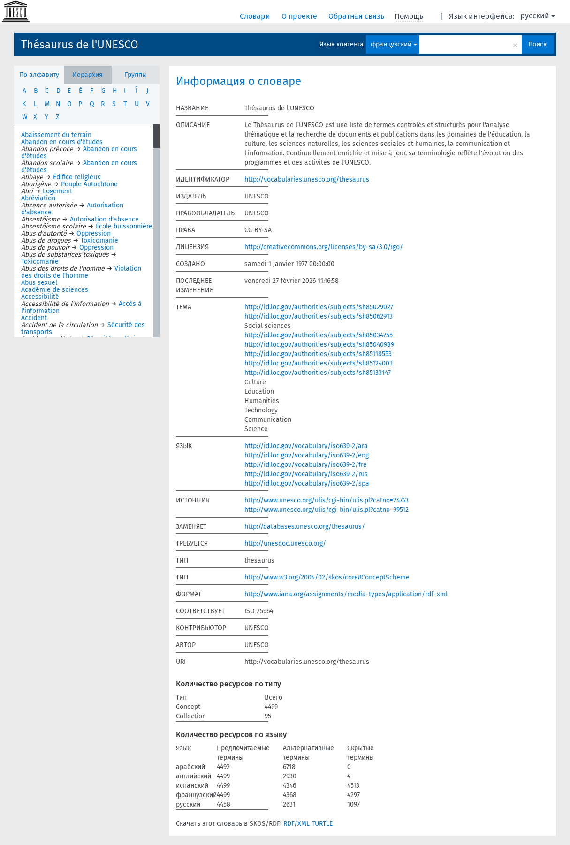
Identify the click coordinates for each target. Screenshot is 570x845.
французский (394, 44)
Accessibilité (40, 297)
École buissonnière (124, 226)
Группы (135, 75)
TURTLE (322, 824)
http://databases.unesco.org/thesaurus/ (304, 527)
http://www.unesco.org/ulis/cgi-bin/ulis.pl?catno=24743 (326, 500)
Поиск (537, 44)
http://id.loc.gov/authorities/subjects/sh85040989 (319, 345)
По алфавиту (39, 75)
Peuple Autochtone (89, 184)
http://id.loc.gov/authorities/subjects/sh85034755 (318, 335)
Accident (34, 318)
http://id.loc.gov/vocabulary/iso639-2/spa (306, 483)
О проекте (300, 16)
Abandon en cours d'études (62, 142)
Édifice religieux (76, 177)
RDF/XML (296, 824)
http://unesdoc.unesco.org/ (285, 544)
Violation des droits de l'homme (81, 272)
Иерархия (87, 75)
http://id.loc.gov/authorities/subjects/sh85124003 (318, 363)
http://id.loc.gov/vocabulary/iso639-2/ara (306, 446)
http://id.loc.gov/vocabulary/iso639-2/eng (306, 455)
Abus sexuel (39, 283)
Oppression (93, 233)
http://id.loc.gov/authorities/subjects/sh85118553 (318, 354)
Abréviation (38, 198)
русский (537, 15)
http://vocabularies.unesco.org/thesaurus (306, 179)
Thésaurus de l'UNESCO (79, 44)
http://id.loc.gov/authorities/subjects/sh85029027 (318, 307)
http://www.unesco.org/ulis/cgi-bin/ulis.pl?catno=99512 (326, 510)
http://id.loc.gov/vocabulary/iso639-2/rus (306, 474)
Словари (256, 16)
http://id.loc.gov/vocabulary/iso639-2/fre (305, 465)
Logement (57, 191)
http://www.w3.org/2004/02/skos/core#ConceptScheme (327, 577)
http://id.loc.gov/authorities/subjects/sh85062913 (318, 316)
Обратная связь (357, 16)
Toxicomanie (99, 240)
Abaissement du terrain (56, 135)
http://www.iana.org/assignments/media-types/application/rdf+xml (346, 594)
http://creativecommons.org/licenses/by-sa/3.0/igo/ (323, 247)
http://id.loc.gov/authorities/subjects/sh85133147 (317, 373)
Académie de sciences (54, 290)
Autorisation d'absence (104, 219)
